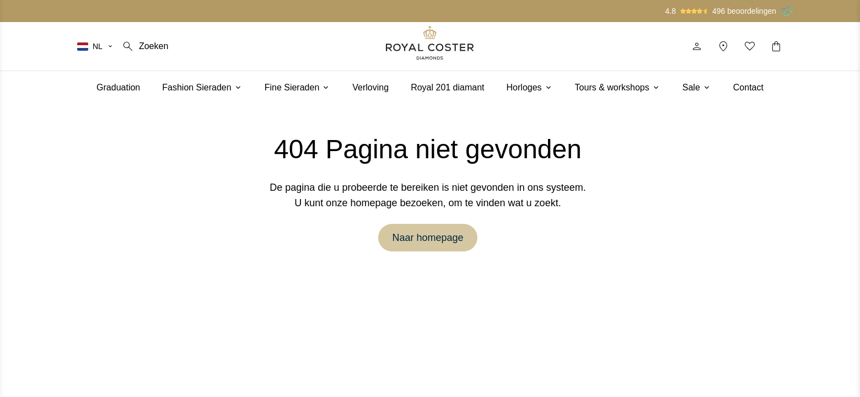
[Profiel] (697, 46)
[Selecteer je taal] (95, 46)
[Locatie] (723, 46)
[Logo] (430, 43)
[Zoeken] (144, 46)
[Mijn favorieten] (750, 46)
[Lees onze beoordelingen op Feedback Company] (787, 11)
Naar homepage (427, 237)
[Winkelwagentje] (776, 46)
